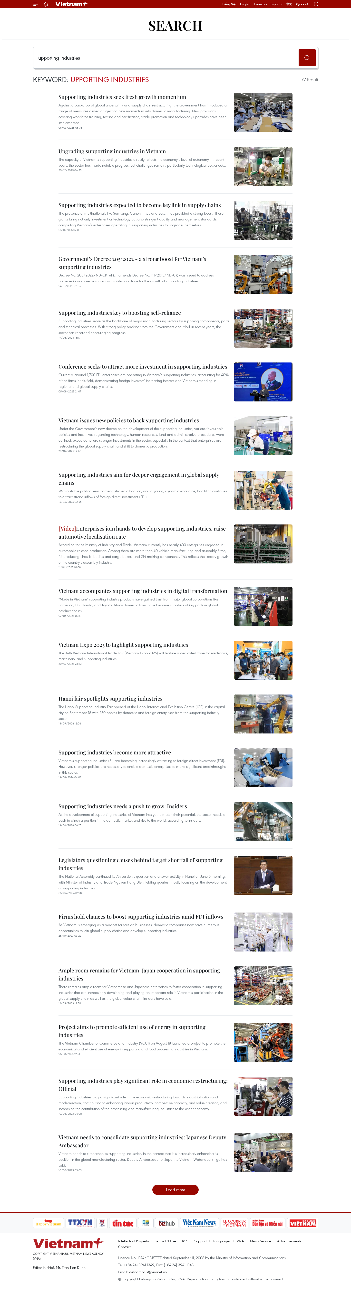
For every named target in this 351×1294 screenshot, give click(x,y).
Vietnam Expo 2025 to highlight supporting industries (123, 644)
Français (260, 4)
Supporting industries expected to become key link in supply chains (139, 205)
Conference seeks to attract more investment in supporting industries (142, 366)
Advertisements (289, 1240)
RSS (185, 1240)
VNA (240, 1240)
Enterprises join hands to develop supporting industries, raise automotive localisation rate (142, 532)
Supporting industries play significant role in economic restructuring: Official (143, 1084)
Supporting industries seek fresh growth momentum (122, 96)
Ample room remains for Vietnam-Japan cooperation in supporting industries (139, 974)
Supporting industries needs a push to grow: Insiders (122, 806)
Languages (222, 1240)
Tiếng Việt (229, 4)
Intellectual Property (133, 1240)
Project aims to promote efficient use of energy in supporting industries (131, 1030)
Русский (301, 4)
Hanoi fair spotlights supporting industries (110, 698)
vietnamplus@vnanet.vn (148, 1271)
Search (175, 25)
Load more (175, 1189)
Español (276, 4)
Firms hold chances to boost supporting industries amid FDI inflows (141, 916)
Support (200, 1240)
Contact (124, 1246)
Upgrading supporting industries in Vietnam (112, 151)
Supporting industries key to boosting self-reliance (119, 312)
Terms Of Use (165, 1240)
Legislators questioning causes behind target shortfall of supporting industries (140, 864)
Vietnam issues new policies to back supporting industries (128, 420)
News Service (260, 1240)
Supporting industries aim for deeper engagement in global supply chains (138, 478)
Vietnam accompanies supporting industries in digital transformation (142, 590)
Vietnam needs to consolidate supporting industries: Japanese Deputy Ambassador (142, 1141)
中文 (289, 4)
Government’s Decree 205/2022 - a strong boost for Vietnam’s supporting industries (132, 262)
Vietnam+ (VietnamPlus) (71, 4)
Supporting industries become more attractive (114, 752)
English (245, 4)
